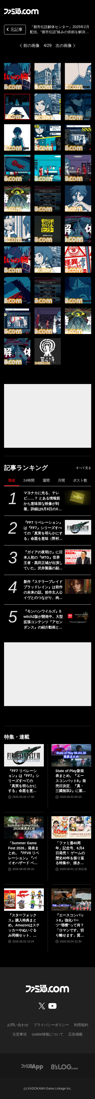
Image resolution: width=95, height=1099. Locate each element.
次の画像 (63, 45)
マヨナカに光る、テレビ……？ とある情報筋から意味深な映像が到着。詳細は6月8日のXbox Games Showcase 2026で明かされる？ (43, 501)
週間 (46, 480)
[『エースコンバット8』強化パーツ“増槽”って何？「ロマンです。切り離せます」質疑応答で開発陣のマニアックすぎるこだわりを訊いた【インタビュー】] (71, 899)
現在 (11, 480)
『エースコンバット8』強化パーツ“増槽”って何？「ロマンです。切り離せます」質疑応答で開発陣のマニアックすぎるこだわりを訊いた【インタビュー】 (69, 925)
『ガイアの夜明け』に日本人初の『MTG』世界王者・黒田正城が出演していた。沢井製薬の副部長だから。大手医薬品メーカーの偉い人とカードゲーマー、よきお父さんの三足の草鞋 (43, 560)
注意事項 (19, 1034)
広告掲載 (75, 1034)
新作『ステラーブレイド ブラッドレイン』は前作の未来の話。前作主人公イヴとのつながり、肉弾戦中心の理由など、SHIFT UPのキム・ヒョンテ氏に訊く (43, 590)
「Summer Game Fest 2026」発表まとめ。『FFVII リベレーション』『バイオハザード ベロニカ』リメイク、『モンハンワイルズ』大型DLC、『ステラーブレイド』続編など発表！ (23, 853)
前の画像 (31, 45)
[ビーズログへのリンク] (64, 1066)
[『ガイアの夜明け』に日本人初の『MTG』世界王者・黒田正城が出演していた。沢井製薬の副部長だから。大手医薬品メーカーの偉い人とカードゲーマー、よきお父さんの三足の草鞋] (78, 557)
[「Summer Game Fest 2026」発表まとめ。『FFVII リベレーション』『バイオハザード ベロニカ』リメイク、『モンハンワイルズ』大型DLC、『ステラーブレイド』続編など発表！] (24, 827)
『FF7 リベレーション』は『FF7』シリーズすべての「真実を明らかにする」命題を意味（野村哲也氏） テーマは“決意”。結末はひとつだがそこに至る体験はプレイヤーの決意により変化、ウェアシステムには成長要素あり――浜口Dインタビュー (43, 530)
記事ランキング (26, 467)
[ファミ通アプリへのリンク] (32, 1066)
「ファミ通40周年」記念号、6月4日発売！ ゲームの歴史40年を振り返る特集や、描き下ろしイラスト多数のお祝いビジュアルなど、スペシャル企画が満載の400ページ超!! (70, 853)
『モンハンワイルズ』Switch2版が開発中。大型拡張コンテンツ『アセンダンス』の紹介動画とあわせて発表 (43, 619)
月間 (61, 480)
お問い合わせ (17, 1025)
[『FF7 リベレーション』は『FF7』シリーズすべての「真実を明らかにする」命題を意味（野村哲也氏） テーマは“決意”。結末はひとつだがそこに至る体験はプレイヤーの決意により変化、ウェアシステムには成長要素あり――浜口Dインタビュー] (78, 527)
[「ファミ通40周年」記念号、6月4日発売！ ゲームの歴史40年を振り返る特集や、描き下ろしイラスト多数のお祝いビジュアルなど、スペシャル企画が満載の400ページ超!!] (71, 827)
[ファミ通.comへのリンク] (21, 11)
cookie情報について (47, 1034)
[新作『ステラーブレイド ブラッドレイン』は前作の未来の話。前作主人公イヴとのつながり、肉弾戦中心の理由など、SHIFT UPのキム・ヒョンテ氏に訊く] (78, 586)
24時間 (28, 480)
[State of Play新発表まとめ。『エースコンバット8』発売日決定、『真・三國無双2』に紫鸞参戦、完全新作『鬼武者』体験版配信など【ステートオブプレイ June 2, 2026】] (71, 755)
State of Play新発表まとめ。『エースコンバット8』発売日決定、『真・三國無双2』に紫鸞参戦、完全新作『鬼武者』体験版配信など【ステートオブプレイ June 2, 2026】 (70, 781)
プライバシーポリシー (51, 1025)
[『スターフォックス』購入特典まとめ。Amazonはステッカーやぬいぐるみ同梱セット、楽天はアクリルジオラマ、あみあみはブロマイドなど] (24, 899)
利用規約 (81, 1025)
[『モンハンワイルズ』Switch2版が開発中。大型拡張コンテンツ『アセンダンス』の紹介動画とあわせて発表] (78, 616)
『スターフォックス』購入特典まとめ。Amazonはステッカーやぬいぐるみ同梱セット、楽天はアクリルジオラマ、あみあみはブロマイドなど (24, 925)
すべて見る (83, 468)
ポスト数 (80, 480)
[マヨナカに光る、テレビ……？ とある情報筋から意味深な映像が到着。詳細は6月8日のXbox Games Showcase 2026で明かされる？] (78, 497)
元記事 (14, 30)
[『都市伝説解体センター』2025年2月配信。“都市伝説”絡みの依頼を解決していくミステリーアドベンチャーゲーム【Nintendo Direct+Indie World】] (17, 76)
